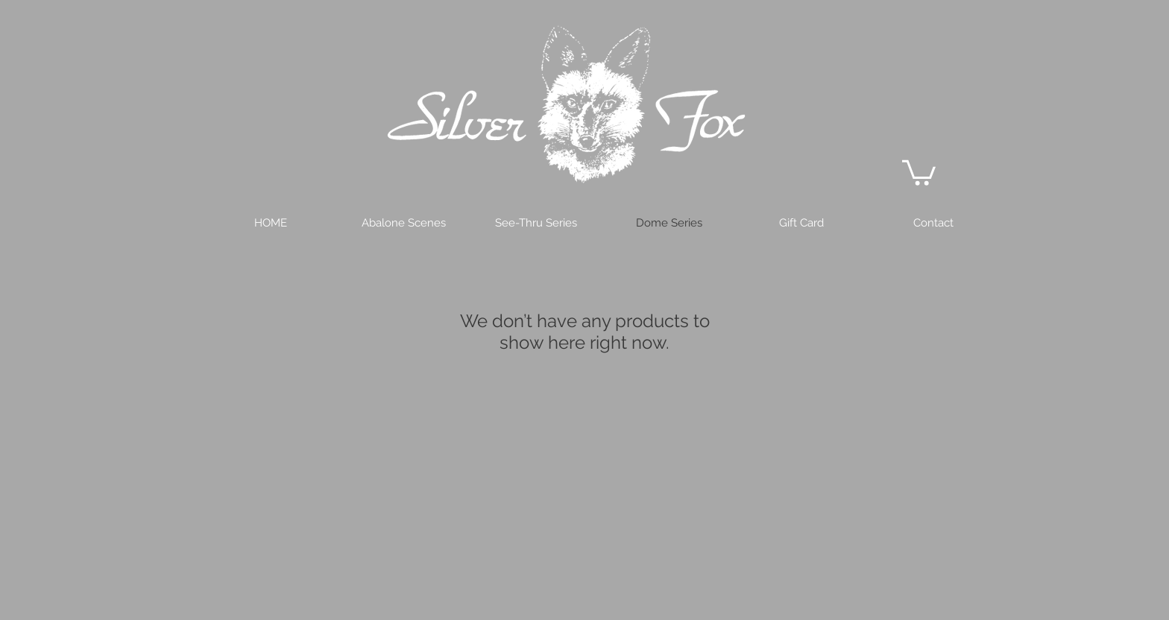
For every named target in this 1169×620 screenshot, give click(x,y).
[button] (919, 171)
